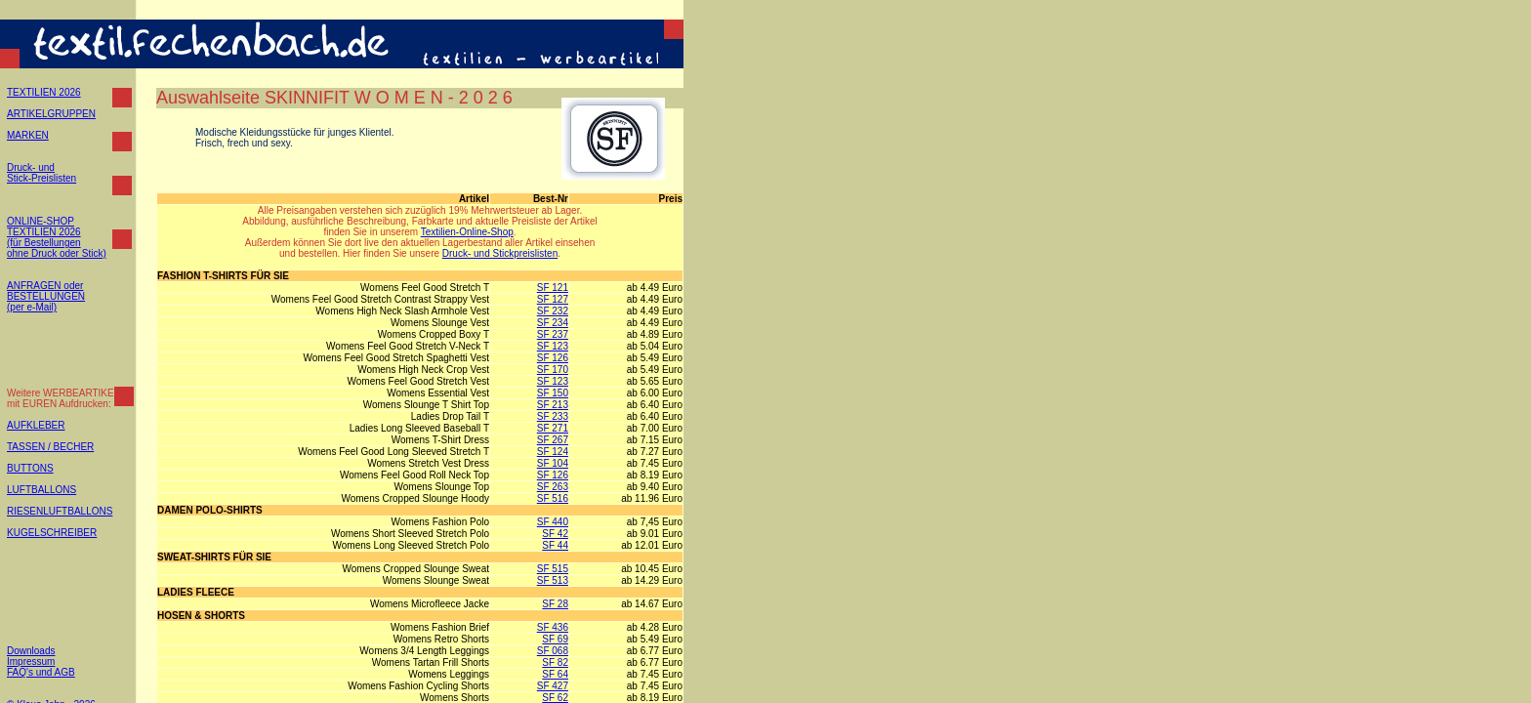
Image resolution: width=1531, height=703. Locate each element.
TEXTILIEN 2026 (44, 92)
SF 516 (552, 498)
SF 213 (552, 404)
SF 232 (552, 311)
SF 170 (552, 369)
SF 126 (552, 357)
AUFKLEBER (35, 425)
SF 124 (552, 451)
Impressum (31, 661)
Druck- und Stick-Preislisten (41, 173)
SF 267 (552, 439)
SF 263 (552, 486)
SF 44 (555, 545)
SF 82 (555, 662)
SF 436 (552, 627)
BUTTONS (30, 468)
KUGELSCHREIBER (52, 532)
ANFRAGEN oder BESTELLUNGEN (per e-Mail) (46, 296)
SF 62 (555, 697)
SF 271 (552, 428)
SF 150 (552, 393)
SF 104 (552, 463)
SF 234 (552, 322)
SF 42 (555, 533)
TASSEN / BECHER (50, 446)
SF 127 (552, 299)
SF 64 (555, 674)
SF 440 (552, 522)
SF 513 (552, 580)
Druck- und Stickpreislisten (500, 253)
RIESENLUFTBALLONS (59, 511)
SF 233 (552, 416)
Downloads (31, 650)
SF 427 (552, 686)
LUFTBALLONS (41, 489)
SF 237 (552, 334)
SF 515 (552, 568)
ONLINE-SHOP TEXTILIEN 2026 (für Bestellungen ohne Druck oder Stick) (56, 237)
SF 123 (552, 346)
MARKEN (28, 135)
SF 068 (552, 650)
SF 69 (555, 639)
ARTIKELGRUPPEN (51, 113)
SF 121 (552, 287)
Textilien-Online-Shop (467, 232)
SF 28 (555, 604)
